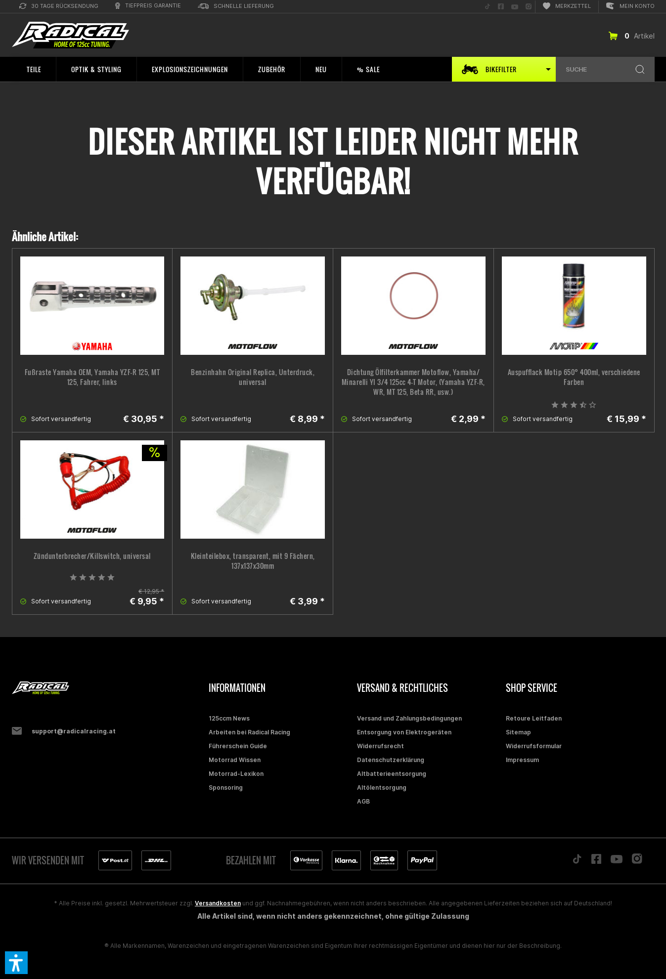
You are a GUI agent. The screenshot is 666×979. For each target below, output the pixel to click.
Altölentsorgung (381, 787)
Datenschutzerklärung (390, 760)
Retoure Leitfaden (534, 718)
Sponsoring (226, 787)
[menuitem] (59, 6)
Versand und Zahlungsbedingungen (409, 718)
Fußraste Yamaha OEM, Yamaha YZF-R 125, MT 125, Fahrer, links (92, 377)
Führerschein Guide (238, 746)
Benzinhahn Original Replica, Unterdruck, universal (252, 377)
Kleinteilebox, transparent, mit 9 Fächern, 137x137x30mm (253, 561)
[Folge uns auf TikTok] (487, 6)
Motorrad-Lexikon (236, 773)
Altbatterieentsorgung (391, 773)
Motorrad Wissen (235, 760)
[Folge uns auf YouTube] (515, 6)
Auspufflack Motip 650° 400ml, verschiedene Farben (574, 377)
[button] (16, 962)
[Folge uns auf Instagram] (528, 6)
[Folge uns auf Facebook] (500, 6)
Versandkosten (218, 903)
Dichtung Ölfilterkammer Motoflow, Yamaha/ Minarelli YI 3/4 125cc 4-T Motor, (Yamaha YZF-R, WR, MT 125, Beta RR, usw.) (413, 382)
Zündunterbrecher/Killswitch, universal (92, 556)
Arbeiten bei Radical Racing (249, 732)
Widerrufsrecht (380, 746)
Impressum (522, 760)
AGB (363, 801)
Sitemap (518, 732)
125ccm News (229, 718)
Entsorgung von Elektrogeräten (404, 732)
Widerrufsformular (534, 746)
